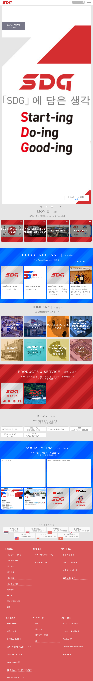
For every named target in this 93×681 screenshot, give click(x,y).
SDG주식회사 (7, 378)
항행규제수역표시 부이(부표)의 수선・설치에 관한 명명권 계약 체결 (80, 209)
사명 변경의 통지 (31, 207)
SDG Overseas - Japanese (58, 378)
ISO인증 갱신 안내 (9, 206)
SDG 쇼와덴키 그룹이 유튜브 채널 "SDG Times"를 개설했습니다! (58, 209)
